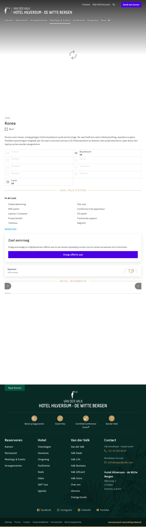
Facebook (44, 510)
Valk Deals (76, 453)
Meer (105, 20)
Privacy (17, 522)
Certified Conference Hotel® (85, 422)
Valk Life (75, 459)
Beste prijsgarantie (34, 420)
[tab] (8, 291)
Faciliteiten (79, 20)
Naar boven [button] (14, 387)
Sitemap (8, 522)
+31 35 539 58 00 (115, 450)
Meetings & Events (60, 20)
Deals (41, 472)
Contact (86, 4)
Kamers (9, 20)
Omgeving (92, 20)
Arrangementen (38, 20)
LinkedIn (84, 510)
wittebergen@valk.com (118, 462)
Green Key (60, 420)
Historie (75, 491)
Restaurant (22, 20)
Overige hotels (79, 497)
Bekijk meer (11, 228)
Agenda (42, 491)
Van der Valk (112, 420)
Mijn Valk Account (101, 4)
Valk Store (76, 478)
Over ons (76, 484)
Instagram (64, 510)
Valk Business (78, 465)
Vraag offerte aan (73, 254)
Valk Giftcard (78, 472)
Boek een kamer (131, 4)
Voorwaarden (56, 522)
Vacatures (43, 453)
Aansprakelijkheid (40, 522)
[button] (8, 286)
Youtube (103, 510)
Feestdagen (44, 446)
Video (41, 478)
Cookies (26, 522)
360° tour (43, 484)
